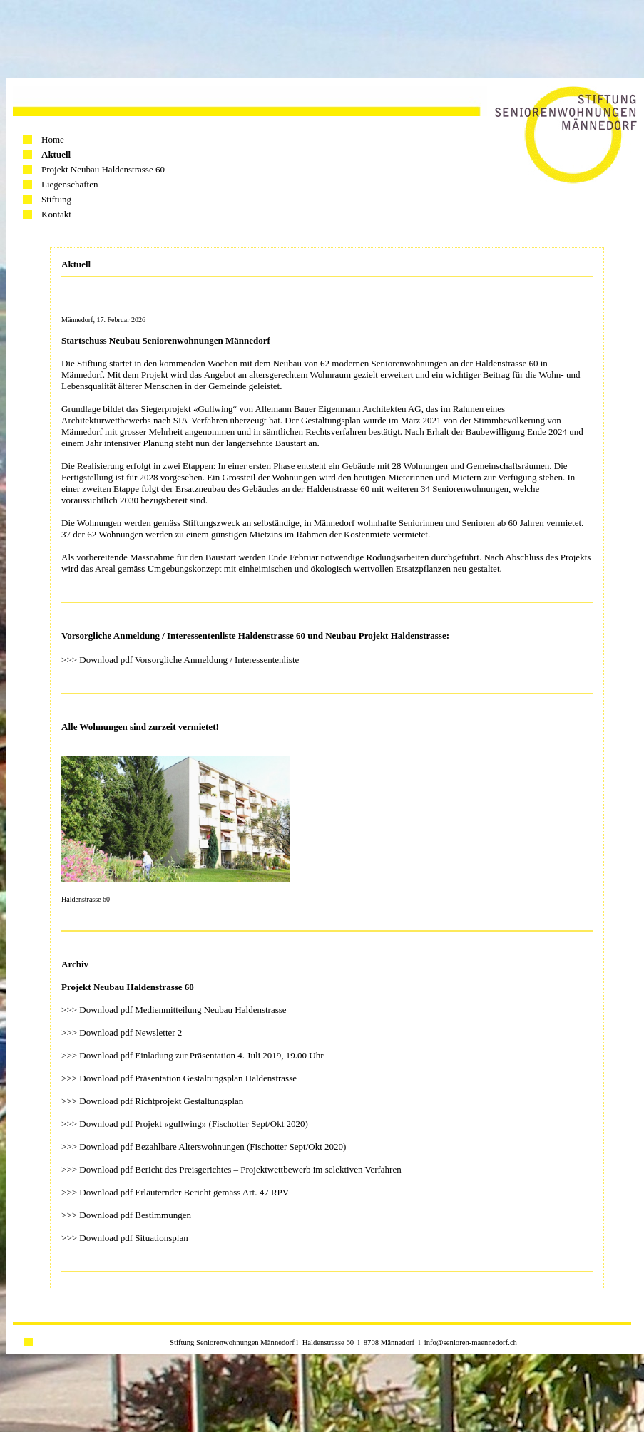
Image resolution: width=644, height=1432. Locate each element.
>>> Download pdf (98, 1032)
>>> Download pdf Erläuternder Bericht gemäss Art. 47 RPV (175, 1192)
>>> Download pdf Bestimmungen (126, 1215)
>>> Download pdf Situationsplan (124, 1237)
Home (52, 139)
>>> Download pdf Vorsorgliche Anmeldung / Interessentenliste (180, 659)
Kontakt (56, 214)
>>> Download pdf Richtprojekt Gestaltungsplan (152, 1101)
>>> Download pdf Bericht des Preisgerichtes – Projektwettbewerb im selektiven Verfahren (231, 1169)
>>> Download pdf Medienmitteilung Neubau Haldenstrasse (174, 1009)
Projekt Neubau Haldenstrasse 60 (103, 169)
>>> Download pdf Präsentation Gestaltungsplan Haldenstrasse (179, 1078)
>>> (70, 1123)
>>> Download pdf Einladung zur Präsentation (148, 1055)
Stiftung (56, 199)
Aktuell (56, 154)
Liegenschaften (69, 184)
